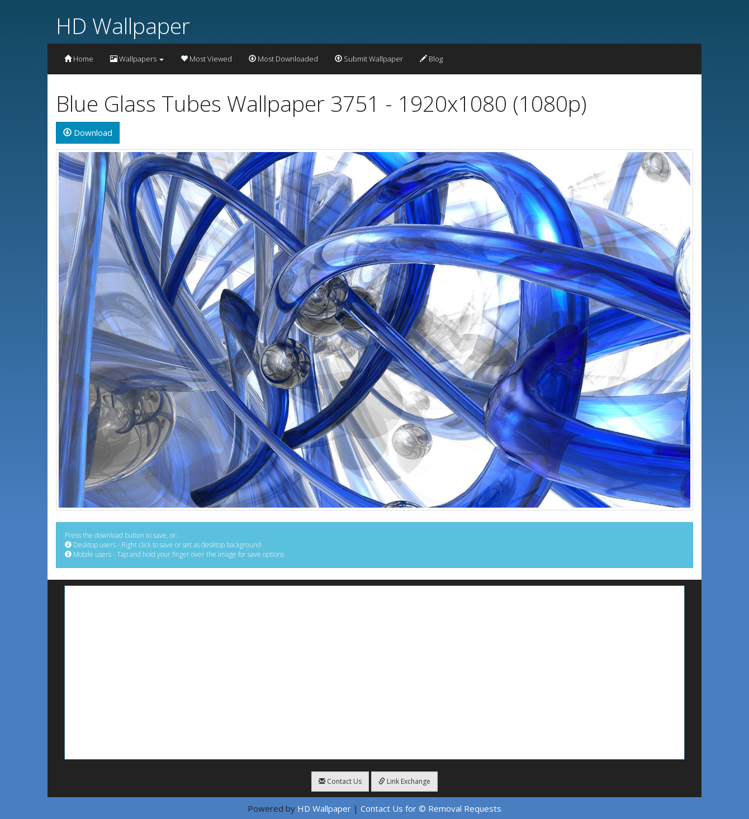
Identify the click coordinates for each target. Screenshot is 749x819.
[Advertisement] (374, 672)
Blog (431, 59)
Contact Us (340, 781)
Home (78, 59)
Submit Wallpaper (369, 59)
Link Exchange (404, 781)
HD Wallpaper (123, 25)
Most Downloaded (283, 59)
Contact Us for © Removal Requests (431, 808)
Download (87, 132)
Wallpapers (137, 59)
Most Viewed (206, 59)
